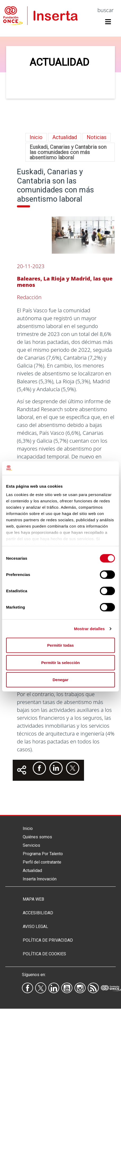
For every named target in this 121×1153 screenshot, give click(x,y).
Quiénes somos (37, 836)
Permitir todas (60, 645)
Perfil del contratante (42, 862)
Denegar (60, 679)
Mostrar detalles (89, 628)
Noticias (96, 137)
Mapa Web (33, 899)
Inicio (36, 137)
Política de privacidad (48, 940)
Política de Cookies (44, 953)
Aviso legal (35, 926)
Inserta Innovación (40, 878)
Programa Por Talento (43, 853)
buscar (105, 10)
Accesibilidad (38, 912)
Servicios (31, 845)
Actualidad (32, 870)
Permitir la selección (60, 662)
